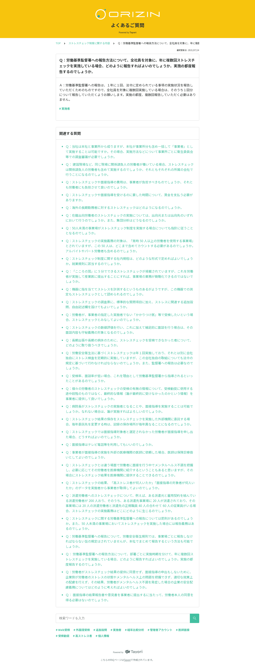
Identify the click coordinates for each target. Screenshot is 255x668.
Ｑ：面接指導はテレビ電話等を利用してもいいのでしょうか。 (110, 444)
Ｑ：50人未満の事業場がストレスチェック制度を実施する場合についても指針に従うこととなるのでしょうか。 (129, 231)
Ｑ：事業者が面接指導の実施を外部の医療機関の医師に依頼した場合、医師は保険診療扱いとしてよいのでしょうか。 (129, 455)
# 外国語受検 (82, 630)
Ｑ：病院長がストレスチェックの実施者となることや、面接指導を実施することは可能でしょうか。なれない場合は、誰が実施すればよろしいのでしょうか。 (129, 409)
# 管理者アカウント (160, 630)
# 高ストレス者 (82, 636)
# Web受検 (63, 630)
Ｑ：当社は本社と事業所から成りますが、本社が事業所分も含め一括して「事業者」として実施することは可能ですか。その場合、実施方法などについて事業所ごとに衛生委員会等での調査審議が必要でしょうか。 (129, 151)
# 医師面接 (182, 630)
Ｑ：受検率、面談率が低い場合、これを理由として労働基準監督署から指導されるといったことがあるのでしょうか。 (129, 378)
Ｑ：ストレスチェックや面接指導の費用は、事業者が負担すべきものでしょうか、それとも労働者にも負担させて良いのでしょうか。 (129, 185)
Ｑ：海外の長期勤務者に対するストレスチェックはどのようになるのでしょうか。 (124, 207)
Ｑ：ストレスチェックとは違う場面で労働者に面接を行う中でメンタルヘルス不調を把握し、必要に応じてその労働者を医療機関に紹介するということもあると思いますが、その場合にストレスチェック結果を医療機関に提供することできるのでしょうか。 (129, 470)
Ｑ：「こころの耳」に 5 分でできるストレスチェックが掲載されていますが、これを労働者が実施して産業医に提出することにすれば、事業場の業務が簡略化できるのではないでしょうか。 (129, 276)
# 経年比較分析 (134, 630)
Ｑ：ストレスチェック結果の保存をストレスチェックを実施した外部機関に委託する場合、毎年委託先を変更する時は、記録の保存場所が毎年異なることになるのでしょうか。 (129, 421)
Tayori (127, 659)
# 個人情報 (102, 636)
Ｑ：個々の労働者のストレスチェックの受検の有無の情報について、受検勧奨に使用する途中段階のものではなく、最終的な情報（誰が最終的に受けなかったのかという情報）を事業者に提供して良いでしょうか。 (129, 393)
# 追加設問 (100, 630)
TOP (58, 43)
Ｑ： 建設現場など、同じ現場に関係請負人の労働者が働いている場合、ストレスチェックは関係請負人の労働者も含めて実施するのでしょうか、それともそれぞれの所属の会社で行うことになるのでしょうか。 (130, 169)
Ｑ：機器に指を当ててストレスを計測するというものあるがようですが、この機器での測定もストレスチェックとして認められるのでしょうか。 (129, 292)
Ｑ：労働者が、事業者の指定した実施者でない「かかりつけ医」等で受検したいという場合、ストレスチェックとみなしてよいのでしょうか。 (129, 317)
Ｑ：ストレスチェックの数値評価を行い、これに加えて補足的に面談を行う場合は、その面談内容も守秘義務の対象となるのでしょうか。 (129, 330)
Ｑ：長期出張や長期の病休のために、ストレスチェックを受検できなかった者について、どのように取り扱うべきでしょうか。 (129, 343)
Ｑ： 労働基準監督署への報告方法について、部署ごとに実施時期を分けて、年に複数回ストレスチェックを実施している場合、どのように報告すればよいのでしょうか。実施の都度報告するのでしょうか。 (129, 559)
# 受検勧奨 (62, 636)
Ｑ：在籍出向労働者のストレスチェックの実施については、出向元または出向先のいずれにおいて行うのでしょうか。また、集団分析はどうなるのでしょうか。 (129, 218)
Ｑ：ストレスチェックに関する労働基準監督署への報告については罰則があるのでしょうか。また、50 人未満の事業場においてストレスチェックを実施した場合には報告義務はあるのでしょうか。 (130, 523)
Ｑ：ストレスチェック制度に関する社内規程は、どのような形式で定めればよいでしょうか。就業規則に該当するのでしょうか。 (129, 261)
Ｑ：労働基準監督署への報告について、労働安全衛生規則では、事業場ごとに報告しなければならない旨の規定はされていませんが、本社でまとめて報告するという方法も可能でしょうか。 (129, 541)
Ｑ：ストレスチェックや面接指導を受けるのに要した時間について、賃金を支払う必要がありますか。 (129, 197)
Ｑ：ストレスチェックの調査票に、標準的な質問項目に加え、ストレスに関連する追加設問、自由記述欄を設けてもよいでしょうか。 (129, 304)
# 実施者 (64, 109)
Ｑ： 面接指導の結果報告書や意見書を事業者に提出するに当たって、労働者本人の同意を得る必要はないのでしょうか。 (129, 597)
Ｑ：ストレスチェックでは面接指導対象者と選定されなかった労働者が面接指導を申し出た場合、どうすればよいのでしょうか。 (129, 434)
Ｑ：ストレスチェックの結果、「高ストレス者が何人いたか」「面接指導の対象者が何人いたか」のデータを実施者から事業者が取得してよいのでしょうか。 (130, 485)
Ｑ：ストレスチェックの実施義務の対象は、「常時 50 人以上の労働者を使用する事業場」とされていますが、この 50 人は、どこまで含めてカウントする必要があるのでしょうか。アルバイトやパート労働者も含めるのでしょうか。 (130, 245)
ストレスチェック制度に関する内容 (89, 43)
